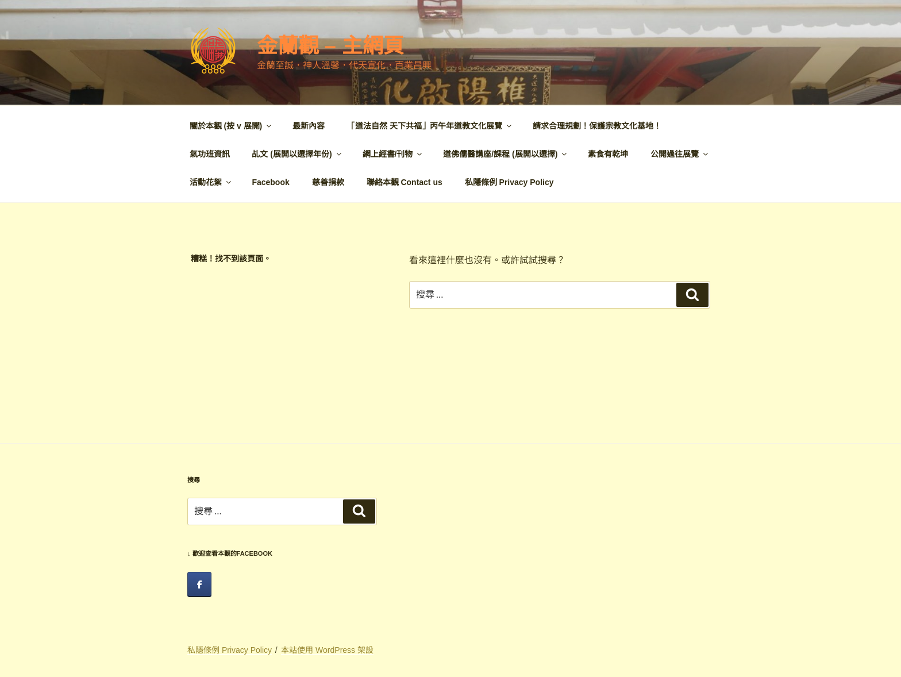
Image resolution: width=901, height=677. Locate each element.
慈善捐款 (328, 182)
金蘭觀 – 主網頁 (330, 45)
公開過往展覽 (680, 154)
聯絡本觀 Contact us (404, 182)
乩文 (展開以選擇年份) (297, 154)
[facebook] (199, 584)
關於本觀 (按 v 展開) (232, 125)
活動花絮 (211, 182)
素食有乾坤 (608, 154)
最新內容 (308, 125)
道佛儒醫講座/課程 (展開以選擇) (505, 154)
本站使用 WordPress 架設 (327, 650)
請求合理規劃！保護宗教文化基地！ (597, 125)
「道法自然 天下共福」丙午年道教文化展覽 (430, 125)
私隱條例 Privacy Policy (509, 182)
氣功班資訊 (210, 154)
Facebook (270, 182)
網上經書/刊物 (393, 154)
